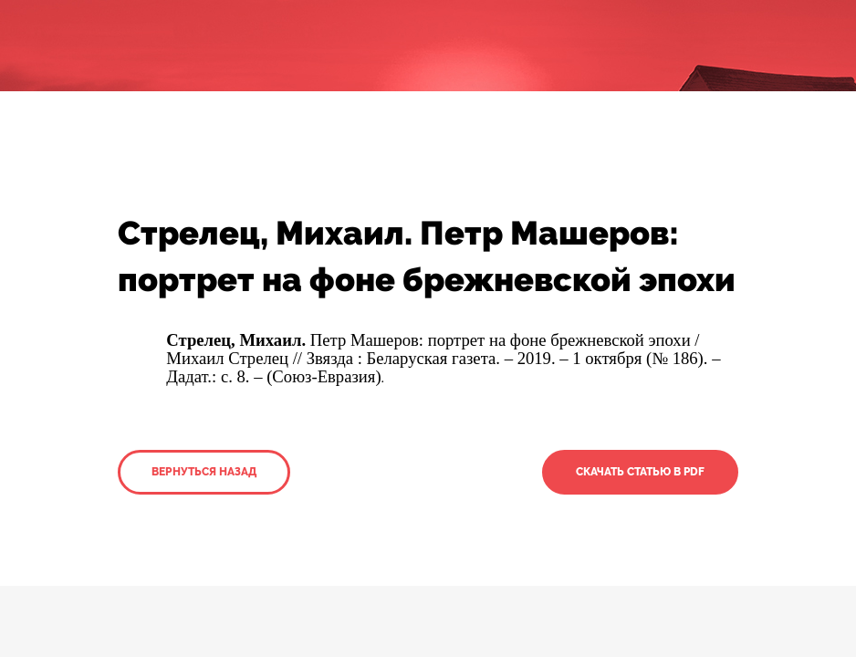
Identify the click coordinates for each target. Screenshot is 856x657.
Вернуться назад (203, 471)
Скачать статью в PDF (640, 471)
